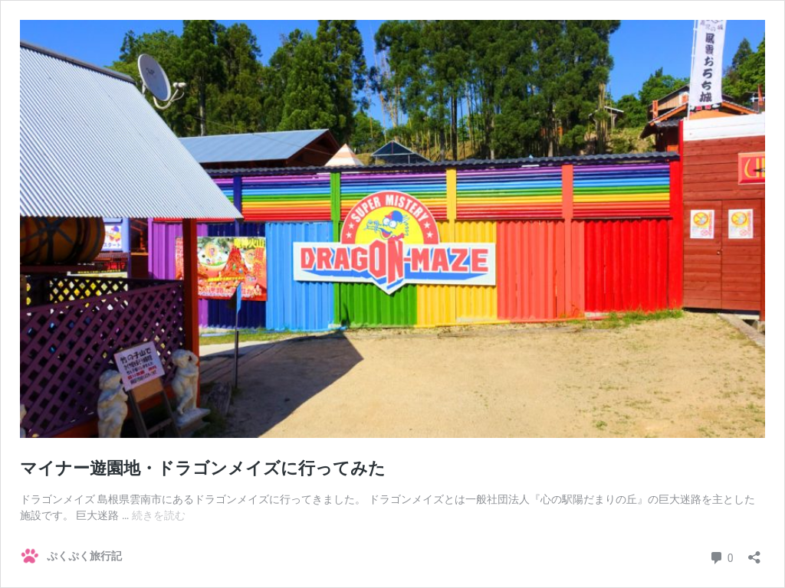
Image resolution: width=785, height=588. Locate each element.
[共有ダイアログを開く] (754, 552)
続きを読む (159, 515)
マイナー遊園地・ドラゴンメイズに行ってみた (203, 468)
